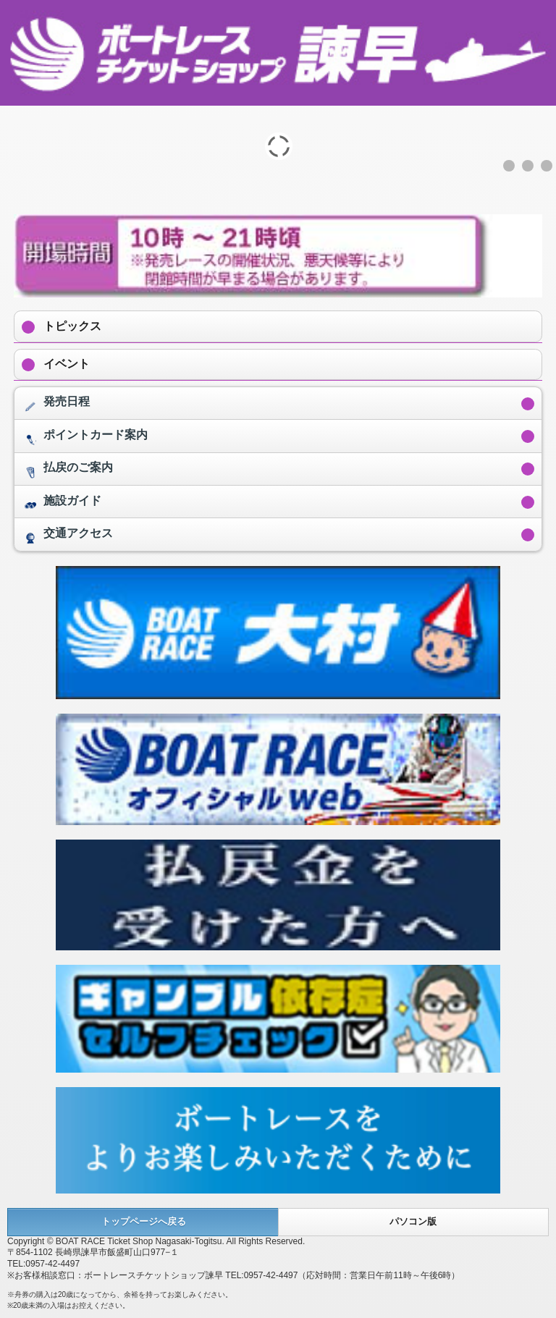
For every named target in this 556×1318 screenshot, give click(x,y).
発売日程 (56, 405)
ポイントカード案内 (85, 438)
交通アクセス (67, 537)
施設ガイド (61, 504)
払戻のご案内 (67, 471)
